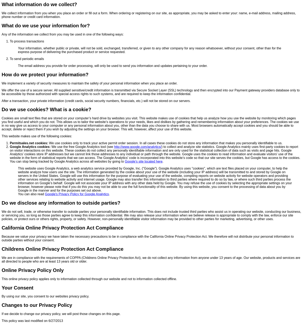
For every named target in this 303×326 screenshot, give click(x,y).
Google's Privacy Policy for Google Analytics (77, 194)
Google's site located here (144, 161)
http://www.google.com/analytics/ (137, 147)
